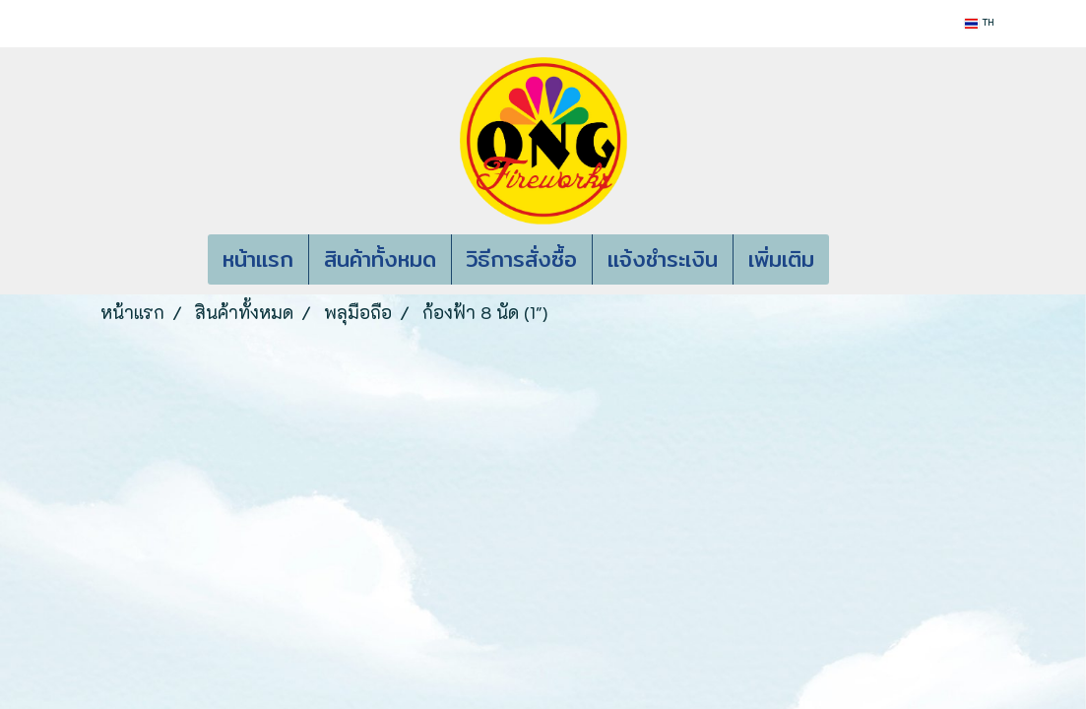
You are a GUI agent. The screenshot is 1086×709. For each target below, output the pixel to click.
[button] (858, 260)
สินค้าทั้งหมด (380, 259)
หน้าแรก (258, 259)
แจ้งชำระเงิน (662, 259)
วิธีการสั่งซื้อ (522, 259)
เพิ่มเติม (781, 259)
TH (978, 23)
